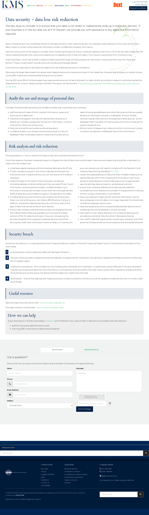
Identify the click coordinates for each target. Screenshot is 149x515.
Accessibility (45, 485)
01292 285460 (106, 471)
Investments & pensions (73, 477)
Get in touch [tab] (57, 350)
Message (79, 368)
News (67, 5)
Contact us (87, 5)
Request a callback (138, 8)
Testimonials (76, 5)
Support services (70, 480)
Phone (9, 379)
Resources (59, 5)
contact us (50, 321)
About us (31, 5)
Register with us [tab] (92, 350)
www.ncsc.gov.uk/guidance (52, 303)
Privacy (43, 471)
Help (43, 477)
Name (9, 368)
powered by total (15, 495)
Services (39, 5)
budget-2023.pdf (47, 474)
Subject (10, 401)
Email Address (13, 390)
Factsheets (49, 5)
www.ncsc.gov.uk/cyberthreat (50, 307)
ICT (11, 443)
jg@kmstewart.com (108, 476)
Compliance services (72, 471)
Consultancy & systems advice (75, 474)
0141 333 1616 (105, 469)
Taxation (67, 483)
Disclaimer (45, 480)
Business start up (71, 469)
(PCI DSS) (114, 171)
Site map (44, 469)
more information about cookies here (73, 493)
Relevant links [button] (8, 448)
